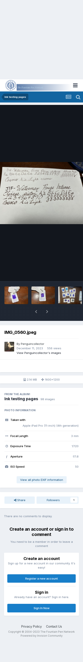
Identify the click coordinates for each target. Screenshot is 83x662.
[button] (36, 311)
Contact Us (54, 626)
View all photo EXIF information (41, 480)
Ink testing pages (21, 398)
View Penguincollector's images (39, 353)
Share (19, 500)
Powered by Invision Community (42, 635)
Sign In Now (42, 608)
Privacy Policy (31, 626)
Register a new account (41, 578)
